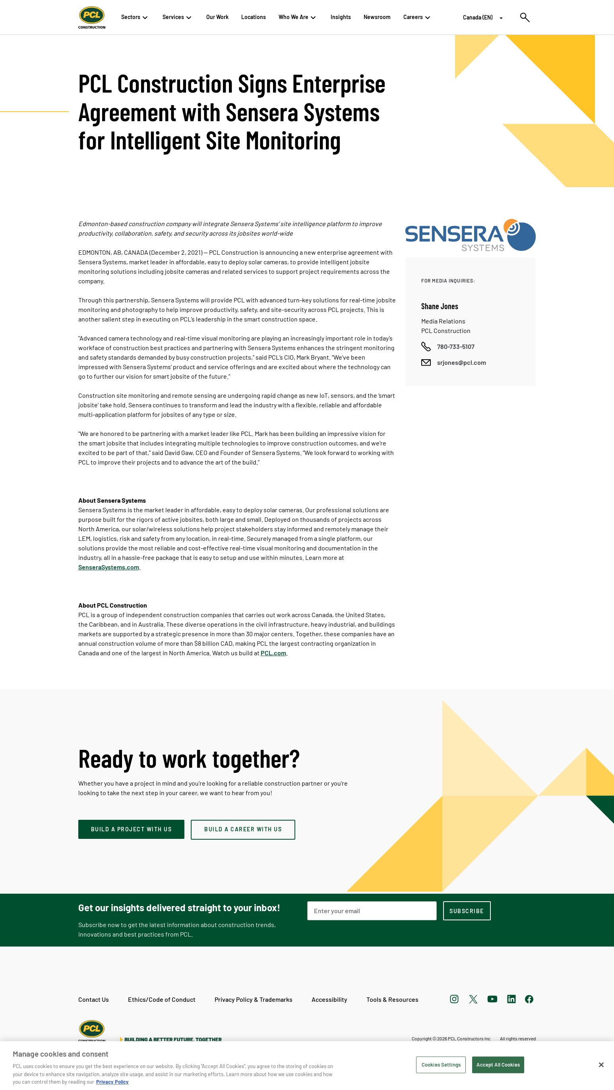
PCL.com (273, 652)
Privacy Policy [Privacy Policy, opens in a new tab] (112, 1081)
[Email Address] (372, 910)
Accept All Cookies (497, 1064)
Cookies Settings (441, 1064)
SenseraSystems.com (108, 567)
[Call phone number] (448, 346)
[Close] (601, 1065)
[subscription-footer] (467, 910)
